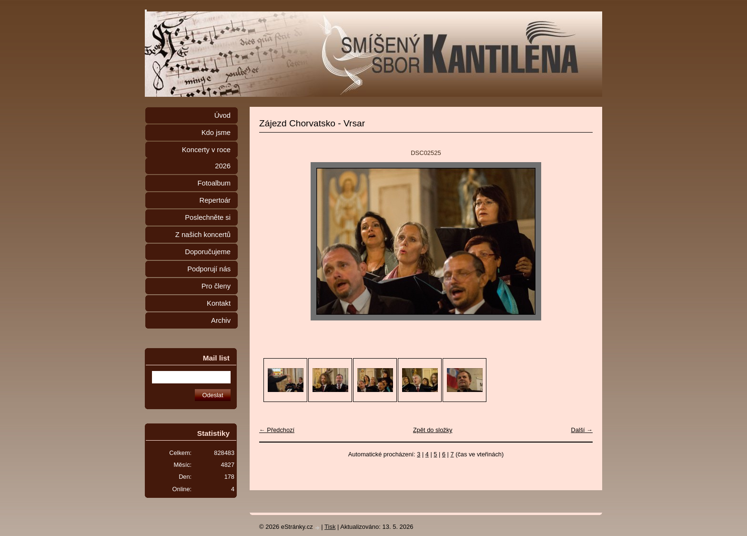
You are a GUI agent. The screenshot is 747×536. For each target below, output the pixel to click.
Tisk (329, 526)
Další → (582, 429)
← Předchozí (276, 429)
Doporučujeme (208, 252)
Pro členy (216, 286)
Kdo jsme (216, 132)
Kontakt (219, 303)
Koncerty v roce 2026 (206, 158)
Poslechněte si (208, 217)
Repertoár (215, 200)
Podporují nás (209, 269)
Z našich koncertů (203, 234)
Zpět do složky (433, 429)
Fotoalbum (214, 183)
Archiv (221, 320)
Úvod (222, 115)
